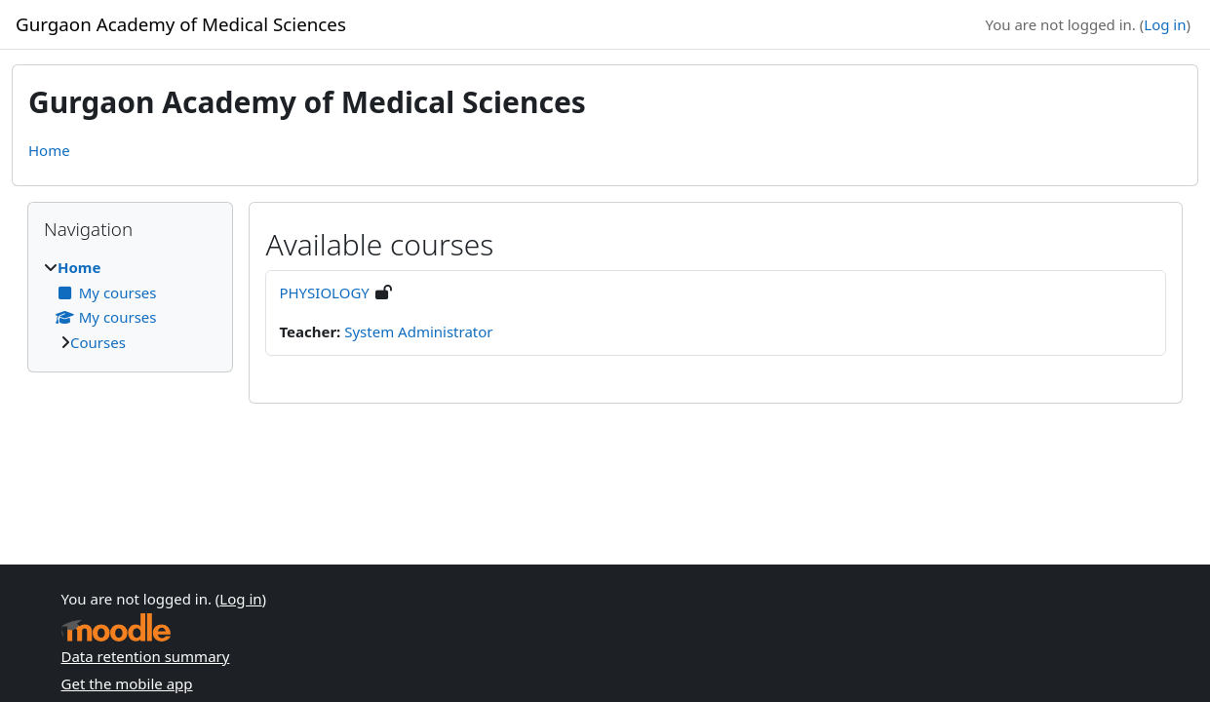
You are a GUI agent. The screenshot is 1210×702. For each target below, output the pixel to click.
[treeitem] (130, 304)
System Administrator (418, 331)
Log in (1165, 24)
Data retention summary (145, 656)
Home (49, 150)
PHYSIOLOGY (324, 292)
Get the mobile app (127, 683)
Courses (98, 342)
